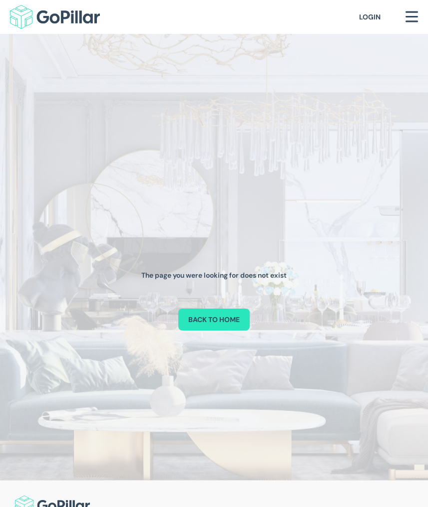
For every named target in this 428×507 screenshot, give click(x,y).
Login (370, 16)
